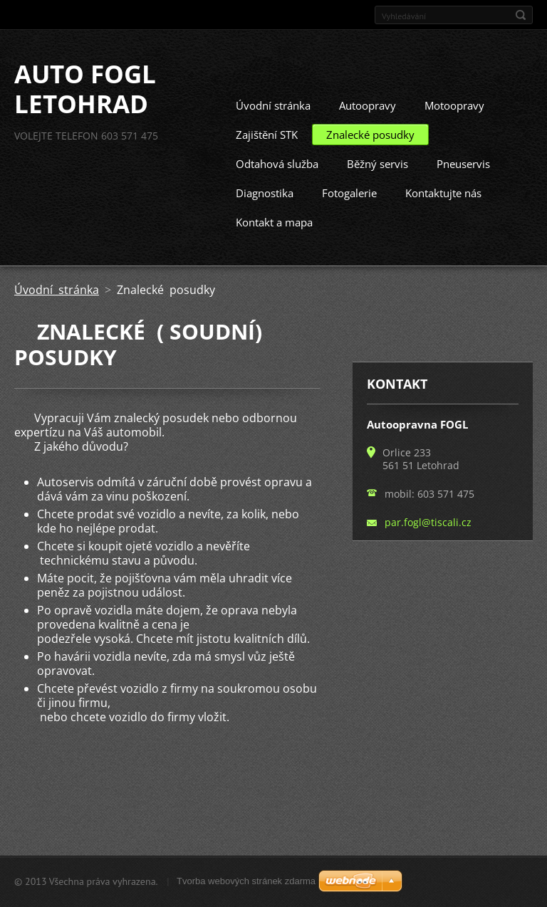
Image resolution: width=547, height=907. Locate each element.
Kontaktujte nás (443, 218)
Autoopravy (367, 131)
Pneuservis (463, 189)
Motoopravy (454, 131)
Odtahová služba (277, 189)
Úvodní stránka (273, 131)
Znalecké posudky (370, 160)
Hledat (520, 15)
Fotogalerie (349, 218)
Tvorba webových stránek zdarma (246, 887)
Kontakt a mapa (274, 248)
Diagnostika (264, 218)
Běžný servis (377, 189)
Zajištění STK (267, 160)
